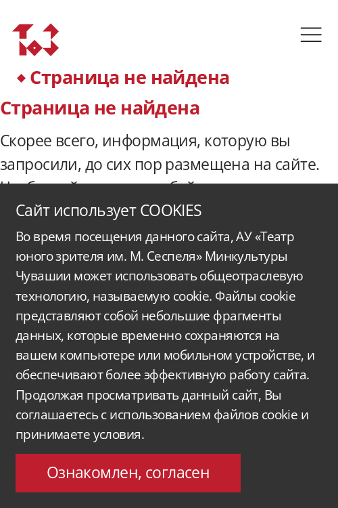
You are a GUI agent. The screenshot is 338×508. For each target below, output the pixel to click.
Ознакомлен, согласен (128, 472)
